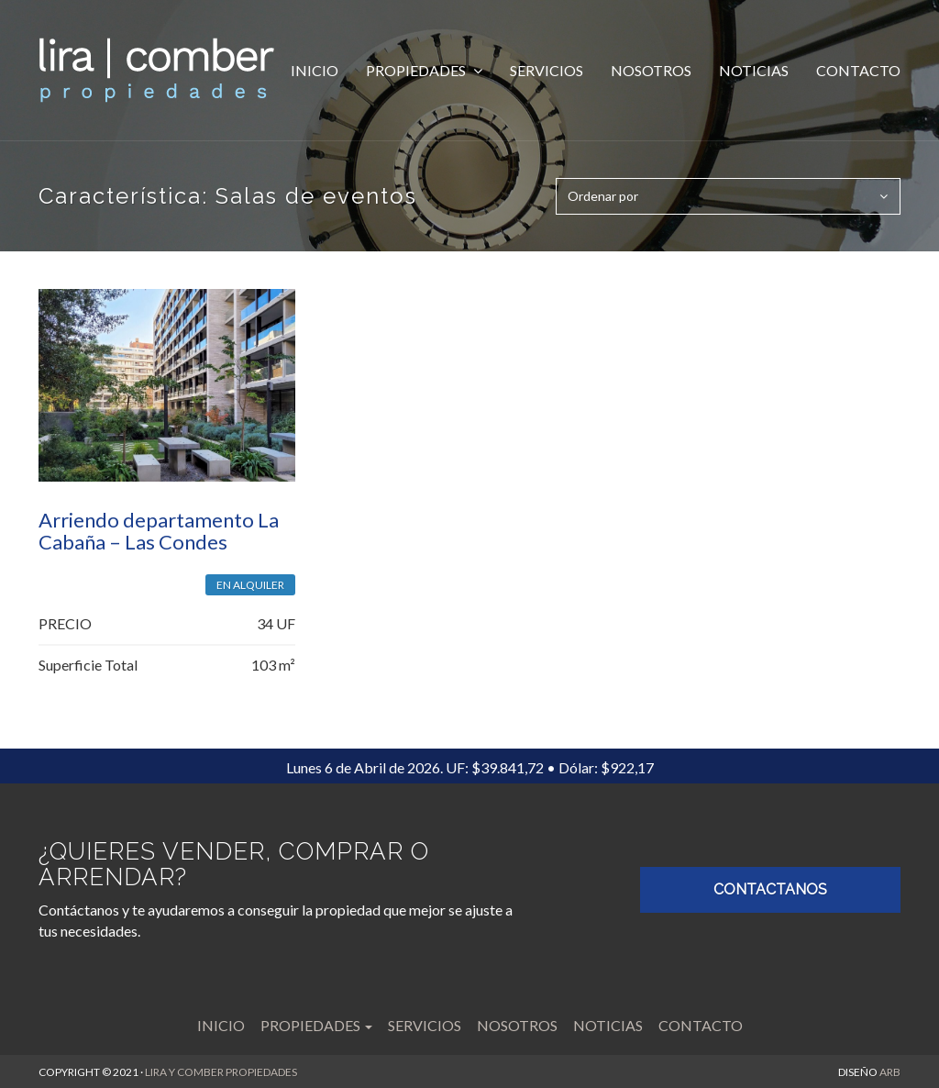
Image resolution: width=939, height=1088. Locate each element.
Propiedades (417, 70)
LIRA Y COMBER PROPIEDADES (221, 1071)
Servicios (546, 70)
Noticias (754, 70)
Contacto (858, 70)
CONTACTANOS (770, 889)
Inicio (314, 70)
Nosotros (651, 70)
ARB (889, 1071)
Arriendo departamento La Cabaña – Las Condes (159, 529)
